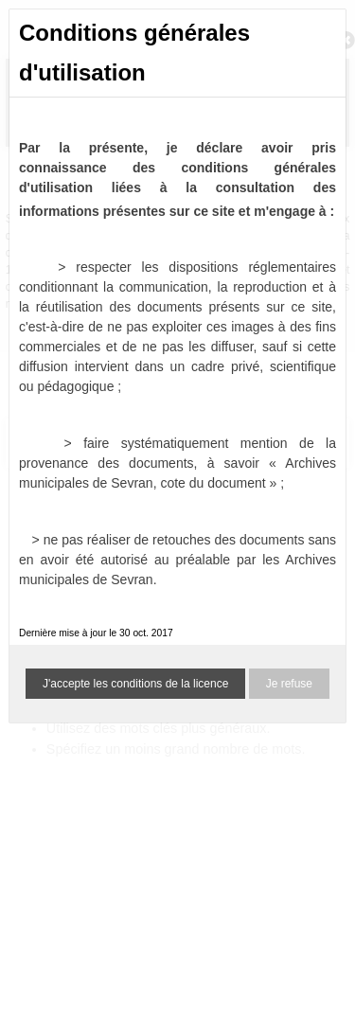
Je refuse (289, 683)
